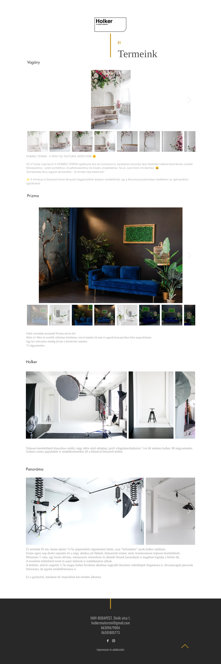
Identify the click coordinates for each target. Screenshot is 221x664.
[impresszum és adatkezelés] (110, 650)
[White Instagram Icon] (114, 641)
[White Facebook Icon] (108, 641)
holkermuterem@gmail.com (110, 623)
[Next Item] (189, 99)
